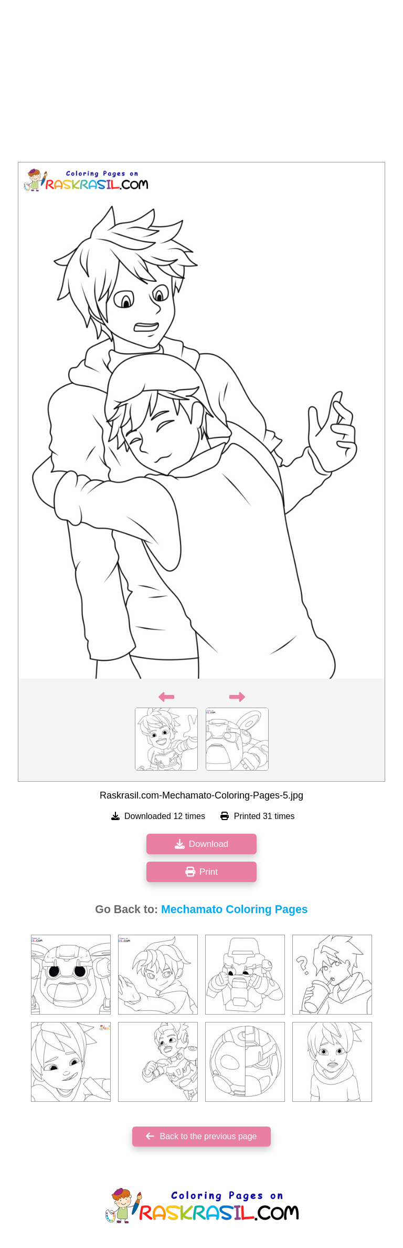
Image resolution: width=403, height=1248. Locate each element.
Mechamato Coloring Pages (234, 909)
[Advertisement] (201, 84)
